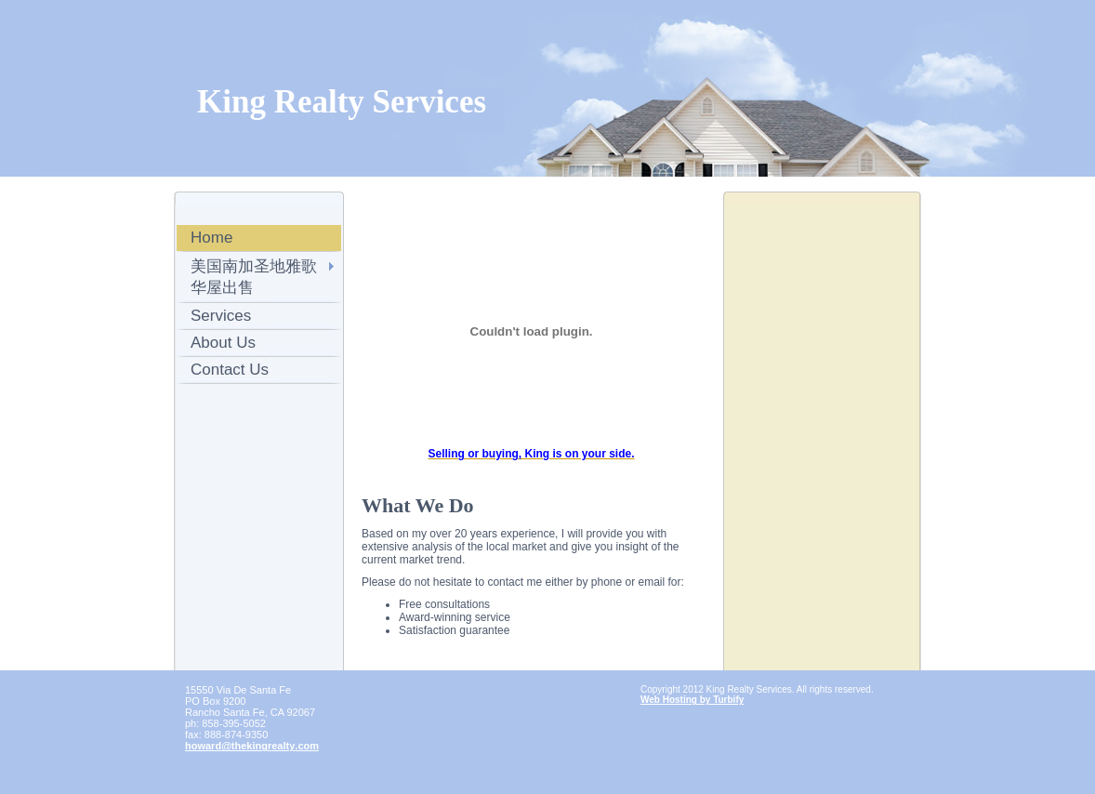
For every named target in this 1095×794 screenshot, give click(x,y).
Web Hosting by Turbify (692, 700)
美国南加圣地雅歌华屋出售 (254, 277)
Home (211, 237)
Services (221, 315)
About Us (223, 342)
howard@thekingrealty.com (252, 745)
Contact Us (230, 369)
